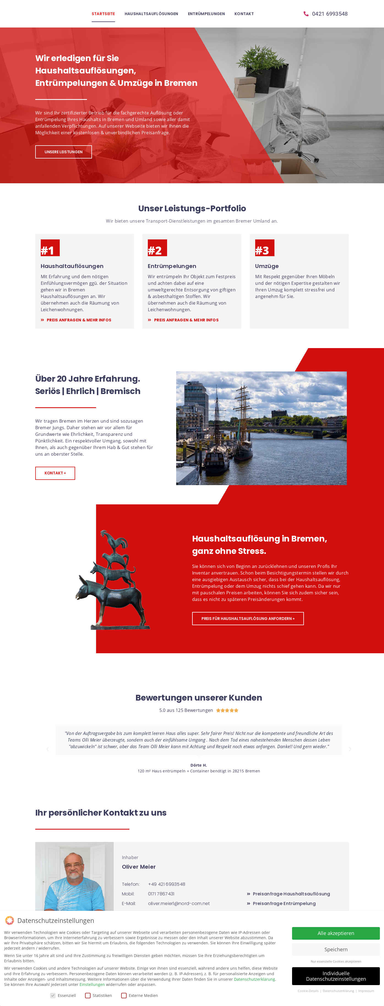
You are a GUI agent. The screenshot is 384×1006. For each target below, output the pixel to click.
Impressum (366, 991)
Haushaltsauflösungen (151, 14)
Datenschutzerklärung (254, 979)
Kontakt (244, 14)
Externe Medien (139, 995)
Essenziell (63, 995)
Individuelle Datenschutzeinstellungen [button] (336, 976)
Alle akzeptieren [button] (336, 933)
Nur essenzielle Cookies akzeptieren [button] (336, 961)
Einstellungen (92, 984)
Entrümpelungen (206, 14)
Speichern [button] (336, 949)
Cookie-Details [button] (308, 991)
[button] (47, 749)
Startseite (103, 14)
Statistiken (98, 995)
